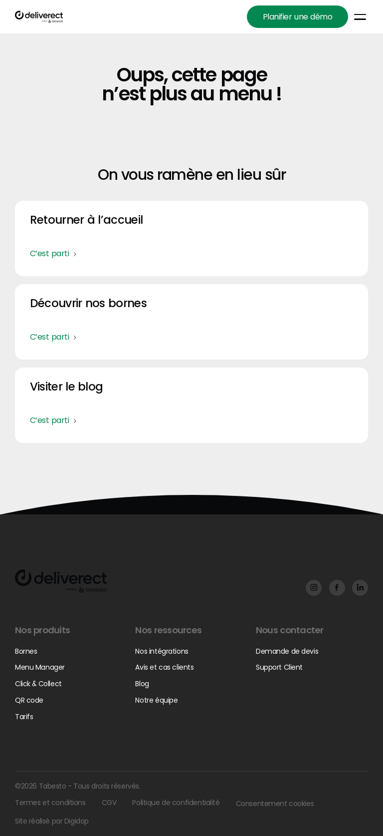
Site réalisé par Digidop (52, 821)
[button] (360, 17)
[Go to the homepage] (61, 580)
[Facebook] (313, 587)
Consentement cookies (274, 804)
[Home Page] (39, 16)
